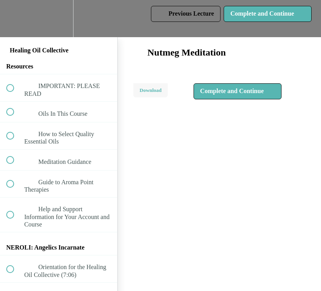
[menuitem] (58, 18)
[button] (14, 18)
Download (150, 90)
